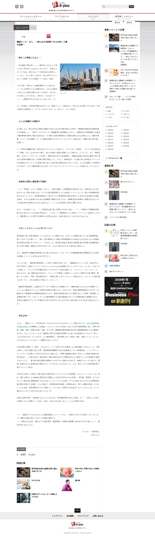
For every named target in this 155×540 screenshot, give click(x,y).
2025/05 (110, 149)
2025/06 (126, 146)
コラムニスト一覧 (115, 158)
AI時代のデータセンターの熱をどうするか (44, 495)
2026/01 (110, 136)
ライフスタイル (62, 17)
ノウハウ (111, 114)
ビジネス (126, 111)
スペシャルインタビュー (30, 17)
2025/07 (110, 146)
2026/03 (110, 133)
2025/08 (126, 143)
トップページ (57, 516)
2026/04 (126, 130)
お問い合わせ (98, 516)
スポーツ (126, 114)
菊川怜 (77, 480)
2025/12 (126, 136)
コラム (110, 117)
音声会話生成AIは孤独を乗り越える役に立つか (44, 470)
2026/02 (126, 133)
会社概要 (70, 516)
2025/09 (110, 143)
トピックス (93, 17)
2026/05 (110, 130)
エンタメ (126, 117)
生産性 (23, 454)
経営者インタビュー (124, 17)
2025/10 (126, 140)
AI (17, 454)
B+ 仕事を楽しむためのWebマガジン (61, 6)
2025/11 (110, 140)
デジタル (31, 454)
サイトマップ (83, 516)
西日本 (129, 22)
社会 (23, 37)
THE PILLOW (35, 480)
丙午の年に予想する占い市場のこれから (87, 470)
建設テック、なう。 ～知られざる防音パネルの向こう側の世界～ (42, 43)
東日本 (117, 22)
